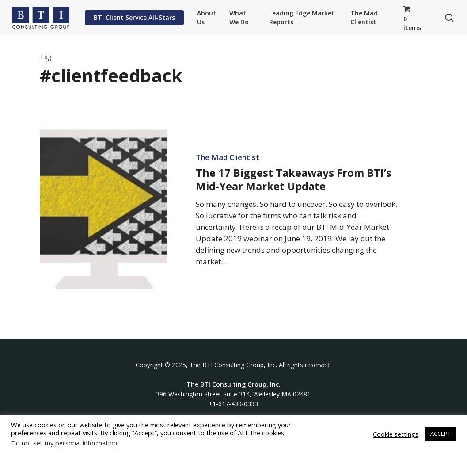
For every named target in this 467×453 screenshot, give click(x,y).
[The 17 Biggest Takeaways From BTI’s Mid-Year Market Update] (103, 209)
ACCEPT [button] (440, 434)
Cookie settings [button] (395, 434)
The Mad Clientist (227, 157)
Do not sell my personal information (64, 442)
